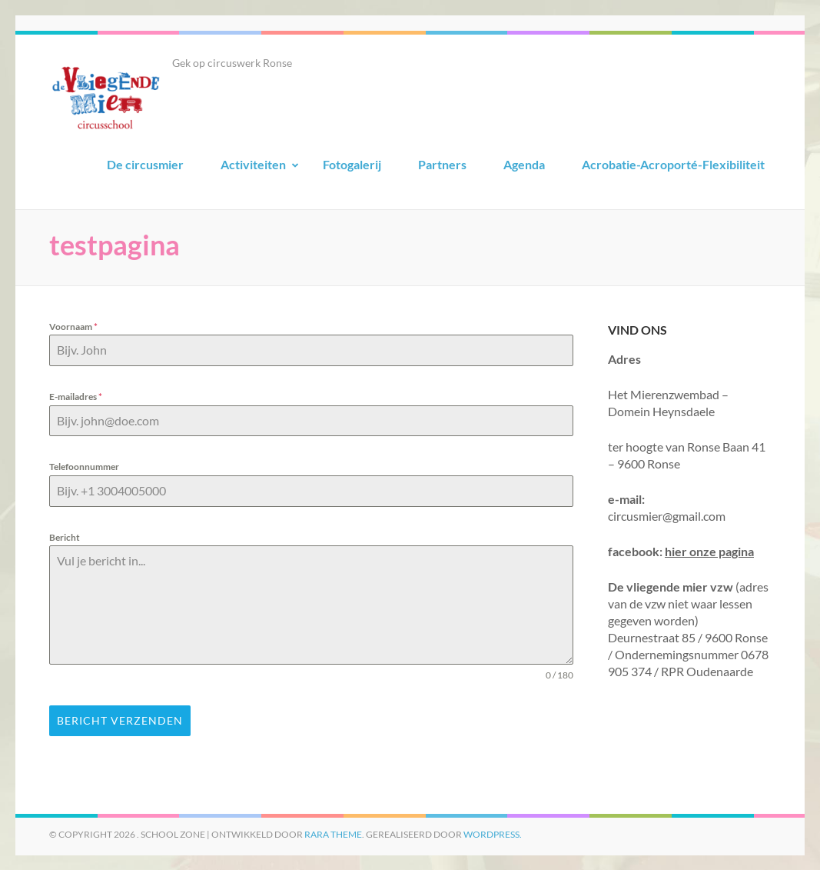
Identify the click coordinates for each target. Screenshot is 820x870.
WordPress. (492, 833)
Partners (442, 164)
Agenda (524, 164)
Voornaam (73, 326)
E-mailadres (75, 396)
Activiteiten (253, 164)
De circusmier (145, 164)
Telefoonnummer (84, 466)
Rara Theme (333, 833)
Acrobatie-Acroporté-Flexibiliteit (673, 164)
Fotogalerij (352, 164)
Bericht (64, 537)
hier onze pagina (709, 551)
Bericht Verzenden (120, 720)
